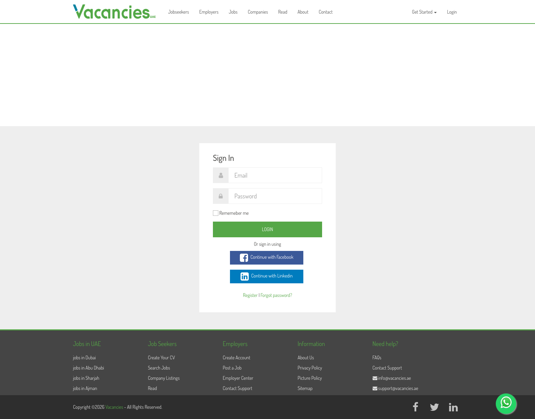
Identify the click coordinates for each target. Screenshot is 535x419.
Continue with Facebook (266, 258)
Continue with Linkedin (266, 276)
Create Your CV (161, 357)
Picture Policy (310, 378)
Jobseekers (178, 12)
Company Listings (163, 378)
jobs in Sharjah (86, 378)
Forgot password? (276, 295)
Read (282, 12)
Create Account (236, 357)
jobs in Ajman (85, 388)
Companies (258, 12)
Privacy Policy (310, 368)
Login (452, 12)
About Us (306, 357)
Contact (326, 12)
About (303, 12)
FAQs (377, 357)
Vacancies (114, 407)
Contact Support (237, 388)
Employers (209, 12)
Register (250, 295)
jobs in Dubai (84, 357)
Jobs (233, 12)
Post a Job (232, 368)
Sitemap (305, 388)
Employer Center (238, 378)
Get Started (424, 12)
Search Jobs (159, 368)
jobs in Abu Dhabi (88, 368)
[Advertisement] (267, 75)
